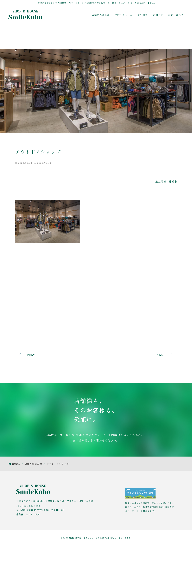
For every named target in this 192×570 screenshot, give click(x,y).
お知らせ (158, 15)
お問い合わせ (176, 15)
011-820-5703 (32, 505)
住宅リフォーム (124, 15)
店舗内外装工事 (101, 15)
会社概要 (143, 15)
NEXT (161, 355)
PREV (31, 355)
